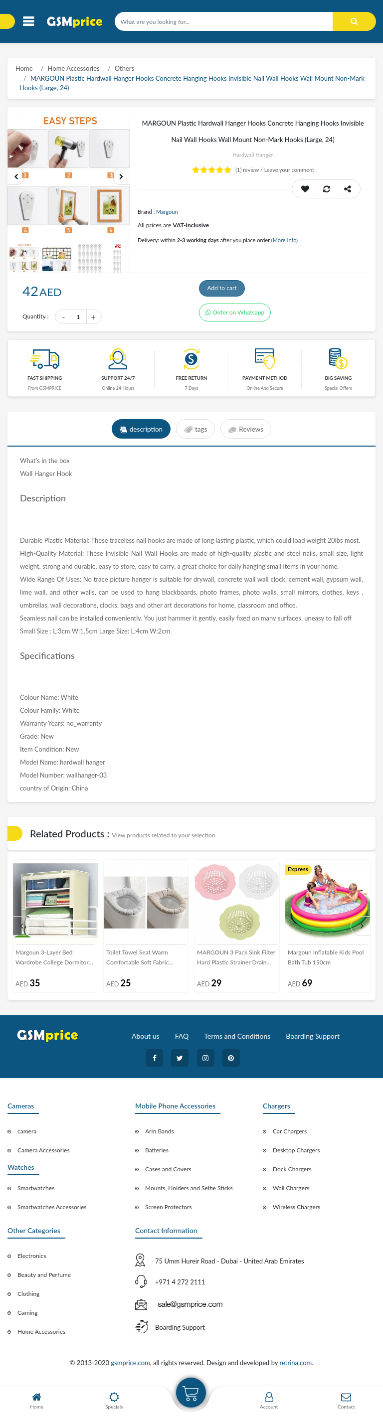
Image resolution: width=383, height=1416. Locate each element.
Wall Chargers (291, 1191)
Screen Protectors (168, 1210)
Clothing (28, 1296)
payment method (264, 381)
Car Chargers (290, 1134)
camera (26, 1134)
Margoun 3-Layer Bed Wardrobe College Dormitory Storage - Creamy (53, 960)
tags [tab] (195, 432)
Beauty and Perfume (44, 1277)
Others (124, 68)
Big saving (338, 381)
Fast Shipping (44, 381)
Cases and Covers (168, 1172)
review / (249, 169)
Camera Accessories (43, 1153)
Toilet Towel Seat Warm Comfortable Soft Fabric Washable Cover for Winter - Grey (144, 960)
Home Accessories (74, 68)
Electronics (31, 1258)
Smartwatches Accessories (52, 1210)
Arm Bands (159, 1134)
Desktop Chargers (296, 1153)
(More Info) (284, 240)
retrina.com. (296, 1366)
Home (24, 68)
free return (191, 381)
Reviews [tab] (247, 432)
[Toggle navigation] (28, 21)
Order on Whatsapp (234, 317)
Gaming (27, 1315)
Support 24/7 (118, 381)
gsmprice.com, (132, 1366)
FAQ (182, 1039)
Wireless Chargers (296, 1210)
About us (146, 1039)
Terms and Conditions (237, 1039)
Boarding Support (313, 1039)
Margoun (167, 211)
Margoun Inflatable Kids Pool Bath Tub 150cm (326, 960)
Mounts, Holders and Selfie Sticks (189, 1191)
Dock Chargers (292, 1172)
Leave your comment (289, 169)
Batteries (157, 1153)
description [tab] (139, 432)
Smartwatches (35, 1191)
